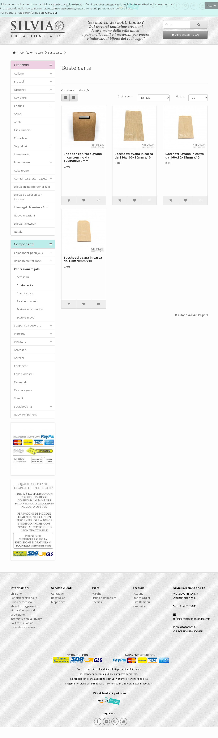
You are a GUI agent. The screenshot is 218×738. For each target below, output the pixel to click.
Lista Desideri (141, 602)
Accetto (211, 5)
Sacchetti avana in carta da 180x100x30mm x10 (134, 155)
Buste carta (55, 52)
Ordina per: (124, 96)
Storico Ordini (141, 598)
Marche (97, 593)
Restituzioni (58, 598)
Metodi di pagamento (24, 606)
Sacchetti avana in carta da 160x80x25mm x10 (184, 155)
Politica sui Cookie (21, 623)
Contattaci (57, 593)
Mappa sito (58, 602)
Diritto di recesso (21, 602)
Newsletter (139, 606)
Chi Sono (16, 593)
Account (138, 593)
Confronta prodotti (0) (75, 90)
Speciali (97, 602)
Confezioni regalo (31, 52)
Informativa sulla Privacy (26, 619)
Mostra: (179, 96)
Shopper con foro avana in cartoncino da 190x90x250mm (83, 157)
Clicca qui (51, 12)
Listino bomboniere (22, 627)
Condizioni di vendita (23, 598)
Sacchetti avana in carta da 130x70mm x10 (83, 259)
